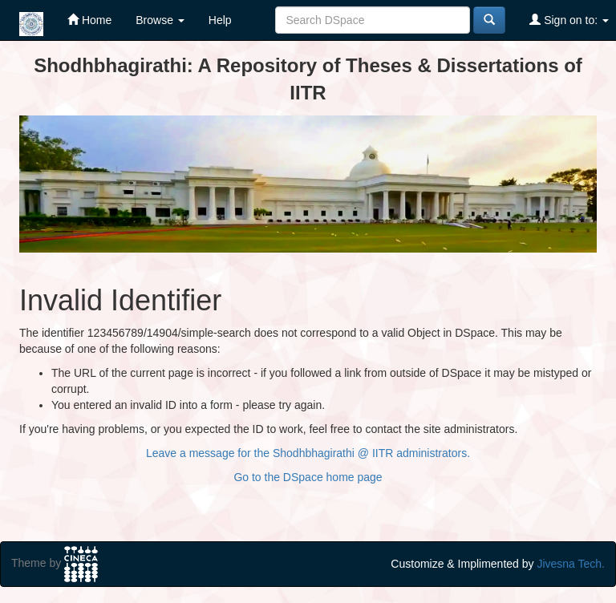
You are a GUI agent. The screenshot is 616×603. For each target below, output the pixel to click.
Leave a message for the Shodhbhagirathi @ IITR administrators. (308, 453)
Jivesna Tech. (571, 563)
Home (89, 19)
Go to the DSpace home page (307, 477)
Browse (160, 20)
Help (220, 20)
